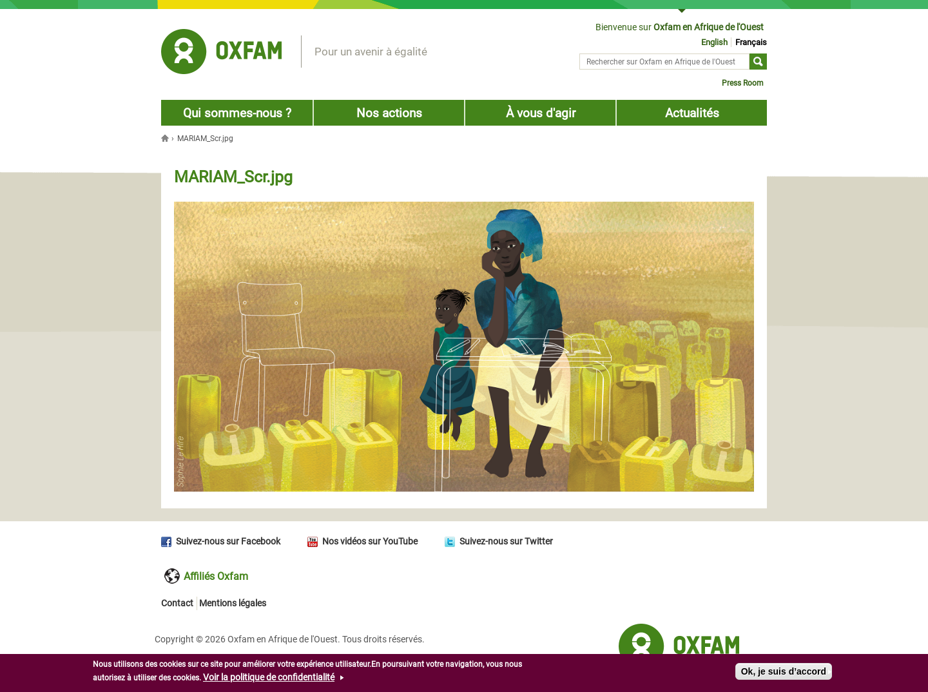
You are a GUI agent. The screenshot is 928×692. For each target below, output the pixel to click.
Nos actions (389, 113)
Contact (177, 603)
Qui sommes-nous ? (237, 113)
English (714, 42)
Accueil (166, 138)
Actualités (692, 113)
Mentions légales (232, 603)
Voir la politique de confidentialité (268, 678)
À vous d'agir (540, 113)
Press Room (743, 83)
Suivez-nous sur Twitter (506, 541)
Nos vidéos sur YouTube (370, 541)
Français (751, 42)
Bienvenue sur (679, 27)
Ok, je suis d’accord (783, 673)
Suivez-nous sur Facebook (228, 541)
